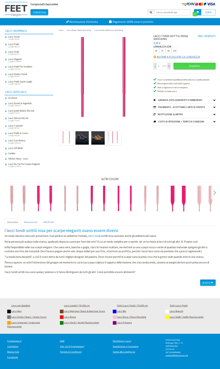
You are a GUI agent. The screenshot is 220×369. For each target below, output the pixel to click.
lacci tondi (15, 230)
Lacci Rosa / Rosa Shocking (79, 30)
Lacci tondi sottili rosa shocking (108, 30)
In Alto (207, 282)
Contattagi (39, 12)
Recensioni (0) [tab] (30, 222)
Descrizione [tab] (12, 222)
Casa (61, 30)
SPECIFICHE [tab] (48, 222)
